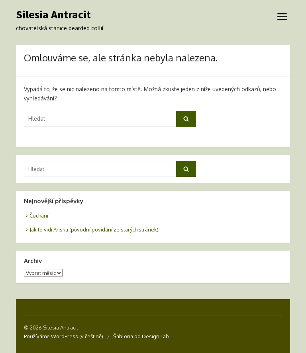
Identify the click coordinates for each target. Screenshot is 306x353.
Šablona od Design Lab (141, 336)
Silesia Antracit (53, 15)
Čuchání (38, 215)
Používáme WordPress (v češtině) (63, 336)
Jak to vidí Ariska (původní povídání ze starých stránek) (94, 229)
